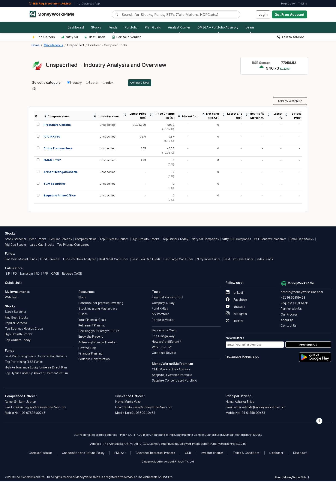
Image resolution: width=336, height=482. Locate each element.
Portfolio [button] (131, 27)
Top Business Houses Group (24, 329)
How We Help (87, 348)
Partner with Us (291, 309)
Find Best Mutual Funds (21, 259)
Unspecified (107, 125)
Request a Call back (294, 303)
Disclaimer (276, 453)
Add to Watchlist (290, 101)
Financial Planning (90, 354)
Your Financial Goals (92, 320)
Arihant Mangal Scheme (61, 172)
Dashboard (76, 27)
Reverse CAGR (72, 274)
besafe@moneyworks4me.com (302, 292)
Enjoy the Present (90, 337)
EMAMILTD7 (52, 160)
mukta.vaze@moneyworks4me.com (148, 408)
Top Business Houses (114, 239)
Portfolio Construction (94, 359)
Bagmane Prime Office (59, 196)
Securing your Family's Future (98, 331)
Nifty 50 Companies (205, 239)
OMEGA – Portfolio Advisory (171, 369)
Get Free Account (289, 14)
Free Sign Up (308, 345)
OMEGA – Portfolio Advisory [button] (217, 27)
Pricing (303, 3)
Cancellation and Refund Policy (83, 453)
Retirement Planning (91, 326)
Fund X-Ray (160, 309)
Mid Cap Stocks (16, 245)
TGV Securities (54, 184)
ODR (188, 453)
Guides (83, 314)
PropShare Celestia (57, 125)
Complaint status (40, 453)
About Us (287, 320)
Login (263, 14)
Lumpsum (26, 274)
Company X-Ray (163, 303)
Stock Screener (15, 239)
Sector (92, 83)
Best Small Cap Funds (114, 259)
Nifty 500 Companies (236, 239)
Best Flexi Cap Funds (146, 259)
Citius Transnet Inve (58, 149)
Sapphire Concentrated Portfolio (174, 381)
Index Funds (265, 259)
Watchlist (11, 297)
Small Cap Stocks (302, 239)
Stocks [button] (96, 27)
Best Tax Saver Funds (239, 259)
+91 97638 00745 (32, 413)
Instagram (236, 314)
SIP (7, 274)
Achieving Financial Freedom (97, 342)
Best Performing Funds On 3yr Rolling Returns (36, 357)
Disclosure (300, 453)
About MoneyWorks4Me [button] (292, 478)
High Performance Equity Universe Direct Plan (36, 368)
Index (108, 83)
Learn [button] (250, 27)
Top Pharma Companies (73, 245)
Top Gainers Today (175, 239)
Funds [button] (112, 27)
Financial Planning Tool (167, 297)
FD (15, 274)
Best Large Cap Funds (179, 259)
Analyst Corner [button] (179, 27)
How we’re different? (166, 342)
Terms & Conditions (246, 453)
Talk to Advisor (290, 37)
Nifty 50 (69, 37)
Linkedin (235, 293)
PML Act (120, 453)
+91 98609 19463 (142, 413)
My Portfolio (160, 314)
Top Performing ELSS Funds (24, 362)
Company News (85, 239)
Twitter (234, 321)
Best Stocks (37, 239)
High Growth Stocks (145, 239)
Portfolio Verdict (126, 37)
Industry (74, 83)
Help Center (288, 3)
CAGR (55, 274)
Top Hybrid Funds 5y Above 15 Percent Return (36, 373)
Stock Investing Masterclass (97, 309)
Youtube (235, 307)
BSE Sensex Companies (270, 239)
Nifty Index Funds (208, 259)
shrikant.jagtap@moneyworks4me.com (39, 408)
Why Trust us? (161, 348)
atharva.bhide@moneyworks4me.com (259, 408)
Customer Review (164, 353)
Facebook (236, 300)
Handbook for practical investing (100, 303)
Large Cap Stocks (42, 245)
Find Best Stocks (16, 318)
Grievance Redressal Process (155, 453)
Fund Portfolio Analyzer (79, 259)
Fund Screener (50, 259)
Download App (89, 4)
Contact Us (289, 326)
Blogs (82, 297)
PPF (45, 274)
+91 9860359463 (293, 298)
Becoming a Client (164, 331)
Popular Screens (61, 239)
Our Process (289, 315)
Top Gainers (43, 37)
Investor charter (212, 453)
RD (38, 274)
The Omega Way (163, 336)
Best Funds (94, 37)
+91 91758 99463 (252, 413)
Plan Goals (153, 27)
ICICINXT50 (52, 137)
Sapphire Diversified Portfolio (172, 375)
